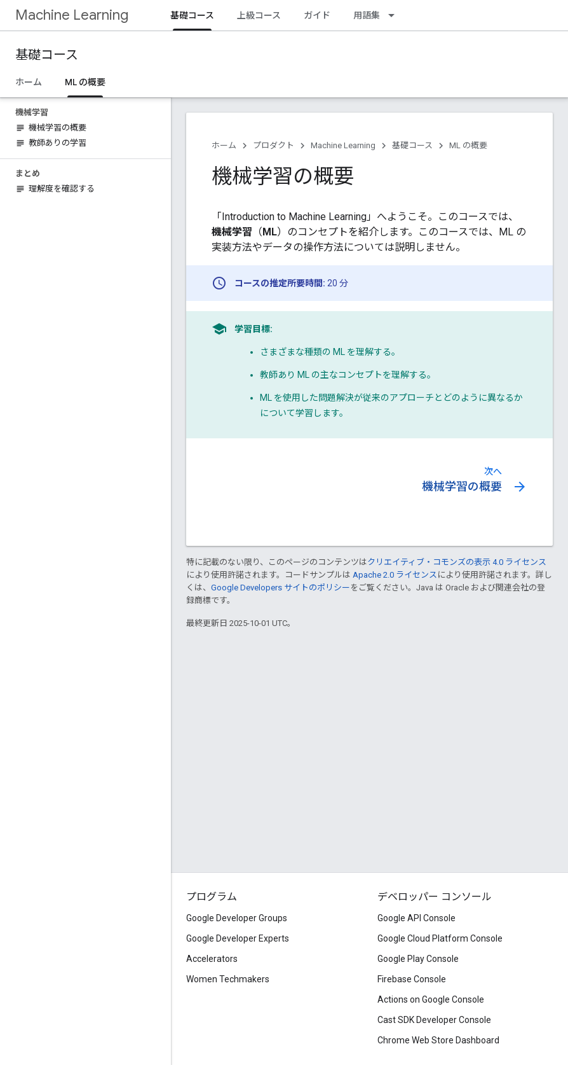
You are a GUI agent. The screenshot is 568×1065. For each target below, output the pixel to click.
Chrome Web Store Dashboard (438, 1040)
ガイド (317, 15)
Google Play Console (418, 959)
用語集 (366, 15)
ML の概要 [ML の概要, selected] (85, 82)
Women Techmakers (227, 979)
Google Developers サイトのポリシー (280, 587)
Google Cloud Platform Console (440, 938)
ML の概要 (468, 145)
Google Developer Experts (237, 938)
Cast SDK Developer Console (434, 1020)
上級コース (259, 15)
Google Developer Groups (236, 918)
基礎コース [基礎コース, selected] (192, 15)
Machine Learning (71, 15)
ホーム (28, 82)
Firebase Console (411, 979)
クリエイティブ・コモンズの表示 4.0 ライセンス (456, 562)
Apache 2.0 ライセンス (395, 575)
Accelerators (212, 959)
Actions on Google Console (430, 999)
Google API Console (416, 918)
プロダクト (273, 145)
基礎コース (46, 55)
